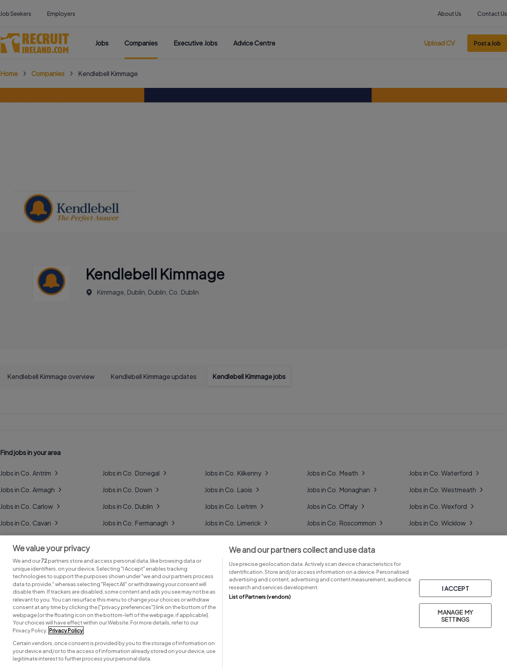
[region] (253, 603)
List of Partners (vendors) (260, 597)
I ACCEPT (455, 588)
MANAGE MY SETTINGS (455, 615)
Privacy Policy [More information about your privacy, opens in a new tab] (66, 630)
